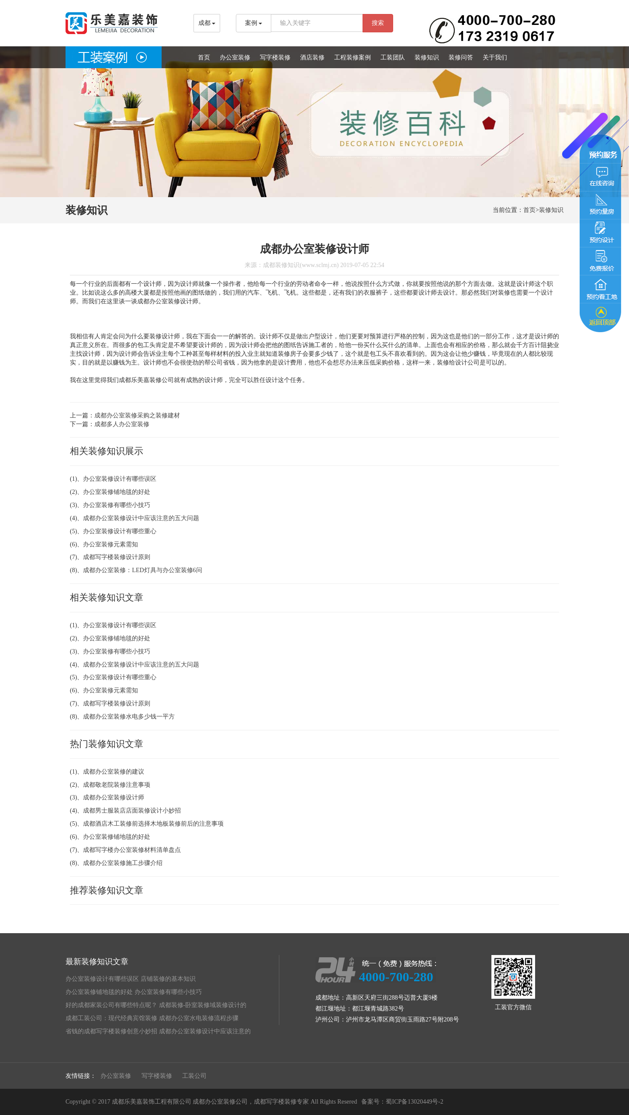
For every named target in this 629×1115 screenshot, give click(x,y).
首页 (529, 210)
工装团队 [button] (392, 57)
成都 (207, 23)
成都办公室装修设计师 (113, 797)
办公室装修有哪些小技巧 (116, 505)
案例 (254, 23)
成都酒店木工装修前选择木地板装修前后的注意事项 (153, 823)
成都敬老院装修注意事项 (116, 785)
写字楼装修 (157, 1076)
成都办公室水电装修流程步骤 (198, 1018)
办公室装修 (115, 1076)
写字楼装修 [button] (275, 57)
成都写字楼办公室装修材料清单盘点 (132, 850)
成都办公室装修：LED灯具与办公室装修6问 (142, 570)
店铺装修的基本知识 (168, 979)
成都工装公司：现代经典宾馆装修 (111, 1018)
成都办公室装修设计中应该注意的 (205, 1031)
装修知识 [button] (427, 57)
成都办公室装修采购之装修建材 (137, 415)
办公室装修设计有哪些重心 (119, 531)
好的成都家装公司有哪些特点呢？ (111, 1005)
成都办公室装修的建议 (113, 771)
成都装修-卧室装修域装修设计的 (203, 1005)
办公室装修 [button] (235, 57)
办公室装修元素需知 (110, 544)
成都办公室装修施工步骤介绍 (122, 863)
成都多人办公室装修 (121, 424)
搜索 (378, 23)
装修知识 (551, 210)
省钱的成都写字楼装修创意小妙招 (111, 1031)
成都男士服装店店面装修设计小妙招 (132, 810)
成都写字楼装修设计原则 (116, 557)
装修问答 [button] (461, 57)
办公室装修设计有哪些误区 (119, 479)
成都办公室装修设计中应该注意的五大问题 (141, 518)
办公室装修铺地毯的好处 (116, 492)
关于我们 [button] (495, 57)
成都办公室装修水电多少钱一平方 (129, 716)
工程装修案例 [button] (352, 57)
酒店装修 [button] (312, 57)
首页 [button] (204, 57)
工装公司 (194, 1076)
